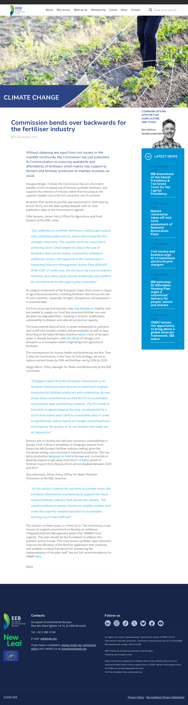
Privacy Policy (136, 697)
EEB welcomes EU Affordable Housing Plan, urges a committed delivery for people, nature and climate (162, 293)
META (13, 640)
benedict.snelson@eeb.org (155, 133)
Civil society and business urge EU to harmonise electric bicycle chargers (163, 258)
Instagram (117, 623)
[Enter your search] (165, 9)
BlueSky (143, 623)
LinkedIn (108, 623)
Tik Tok (125, 623)
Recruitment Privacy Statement (165, 697)
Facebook (152, 623)
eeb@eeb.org (48, 638)
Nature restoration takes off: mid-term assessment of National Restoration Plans (161, 222)
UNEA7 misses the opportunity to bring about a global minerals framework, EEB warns (163, 331)
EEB (15, 621)
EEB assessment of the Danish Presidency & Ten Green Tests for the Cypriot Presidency (162, 184)
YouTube (161, 623)
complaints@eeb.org (73, 648)
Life (11, 656)
